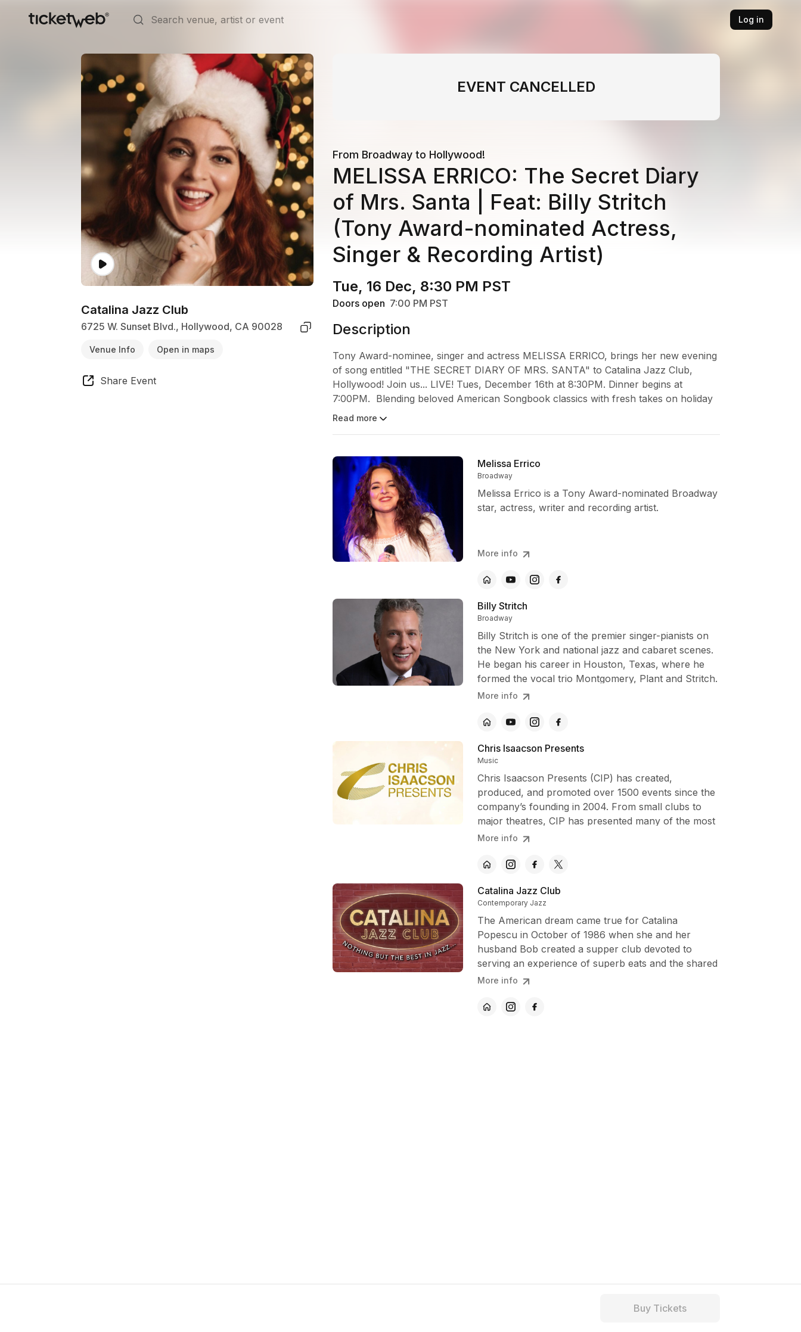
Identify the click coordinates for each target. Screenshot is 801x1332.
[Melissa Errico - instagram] (534, 579)
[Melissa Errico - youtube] (510, 579)
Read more (361, 419)
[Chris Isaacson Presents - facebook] (534, 864)
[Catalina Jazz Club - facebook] (534, 1006)
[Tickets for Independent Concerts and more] (69, 19)
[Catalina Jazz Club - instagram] (510, 1006)
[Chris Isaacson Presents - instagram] (510, 864)
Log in (751, 19)
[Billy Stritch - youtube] (510, 722)
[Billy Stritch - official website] (486, 722)
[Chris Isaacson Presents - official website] (486, 864)
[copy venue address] (305, 327)
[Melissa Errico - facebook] (558, 579)
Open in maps (186, 349)
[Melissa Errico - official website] (486, 579)
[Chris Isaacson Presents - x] (558, 864)
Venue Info (112, 349)
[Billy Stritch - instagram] (534, 722)
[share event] (118, 382)
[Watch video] (102, 264)
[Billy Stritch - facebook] (558, 722)
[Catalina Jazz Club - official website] (486, 1006)
